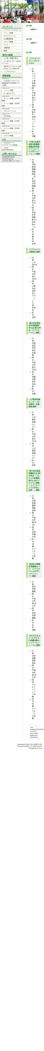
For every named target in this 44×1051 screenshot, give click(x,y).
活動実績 (7, 48)
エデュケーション (10, 36)
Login (41, 2)
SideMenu (34, 737)
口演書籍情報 (8, 39)
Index (35, 1)
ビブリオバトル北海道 (9, 145)
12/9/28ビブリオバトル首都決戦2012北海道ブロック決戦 (11, 83)
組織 (5, 51)
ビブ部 (6, 58)
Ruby (27, 746)
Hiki (27, 744)
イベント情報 (8, 33)
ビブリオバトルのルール (12, 30)
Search (40, 1)
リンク (6, 45)
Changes (35, 2)
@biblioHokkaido (7, 150)
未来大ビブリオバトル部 (12, 66)
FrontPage (29, 1)
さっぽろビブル (9, 61)
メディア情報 (8, 42)
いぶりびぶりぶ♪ (10, 71)
